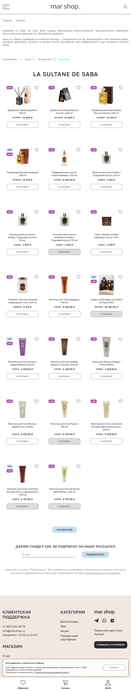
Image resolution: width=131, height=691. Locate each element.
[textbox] (12, 59)
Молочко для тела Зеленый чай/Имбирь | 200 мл (64, 499)
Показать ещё (64, 538)
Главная (7, 20)
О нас (7, 656)
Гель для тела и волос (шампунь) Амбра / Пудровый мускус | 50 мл (64, 241)
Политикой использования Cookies (52, 672)
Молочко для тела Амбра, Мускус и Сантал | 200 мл (64, 369)
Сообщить (64, 256)
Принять (114, 668)
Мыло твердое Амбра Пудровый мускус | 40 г (106, 240)
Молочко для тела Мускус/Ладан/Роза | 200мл (22, 433)
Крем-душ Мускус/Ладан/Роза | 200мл (106, 369)
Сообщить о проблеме (109, 644)
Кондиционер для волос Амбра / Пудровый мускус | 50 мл (22, 241)
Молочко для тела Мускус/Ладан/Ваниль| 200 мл (22, 369)
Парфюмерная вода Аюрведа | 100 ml (22, 176)
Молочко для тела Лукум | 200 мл (64, 433)
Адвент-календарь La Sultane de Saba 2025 (106, 306)
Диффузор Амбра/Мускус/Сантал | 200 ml (64, 113)
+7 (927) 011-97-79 (15, 623)
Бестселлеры (70, 619)
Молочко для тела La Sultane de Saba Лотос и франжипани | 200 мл (22, 500)
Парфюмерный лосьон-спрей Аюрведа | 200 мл (64, 176)
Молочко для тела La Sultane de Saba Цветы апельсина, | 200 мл (106, 434)
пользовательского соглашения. (102, 581)
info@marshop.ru (15, 628)
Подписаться (95, 563)
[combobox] (12, 59)
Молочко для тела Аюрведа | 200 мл (64, 306)
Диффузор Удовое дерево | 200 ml (22, 113)
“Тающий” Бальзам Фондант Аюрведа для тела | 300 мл (22, 306)
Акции (65, 628)
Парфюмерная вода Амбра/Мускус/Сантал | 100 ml (106, 113)
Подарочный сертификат (70, 635)
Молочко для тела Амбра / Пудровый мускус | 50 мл (106, 176)
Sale (63, 623)
